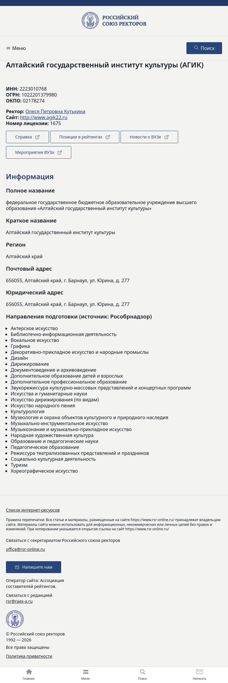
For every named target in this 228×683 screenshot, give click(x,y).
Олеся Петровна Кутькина (56, 111)
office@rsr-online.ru (25, 549)
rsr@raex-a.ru (19, 601)
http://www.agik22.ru (43, 117)
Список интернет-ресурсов (33, 510)
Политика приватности (29, 656)
